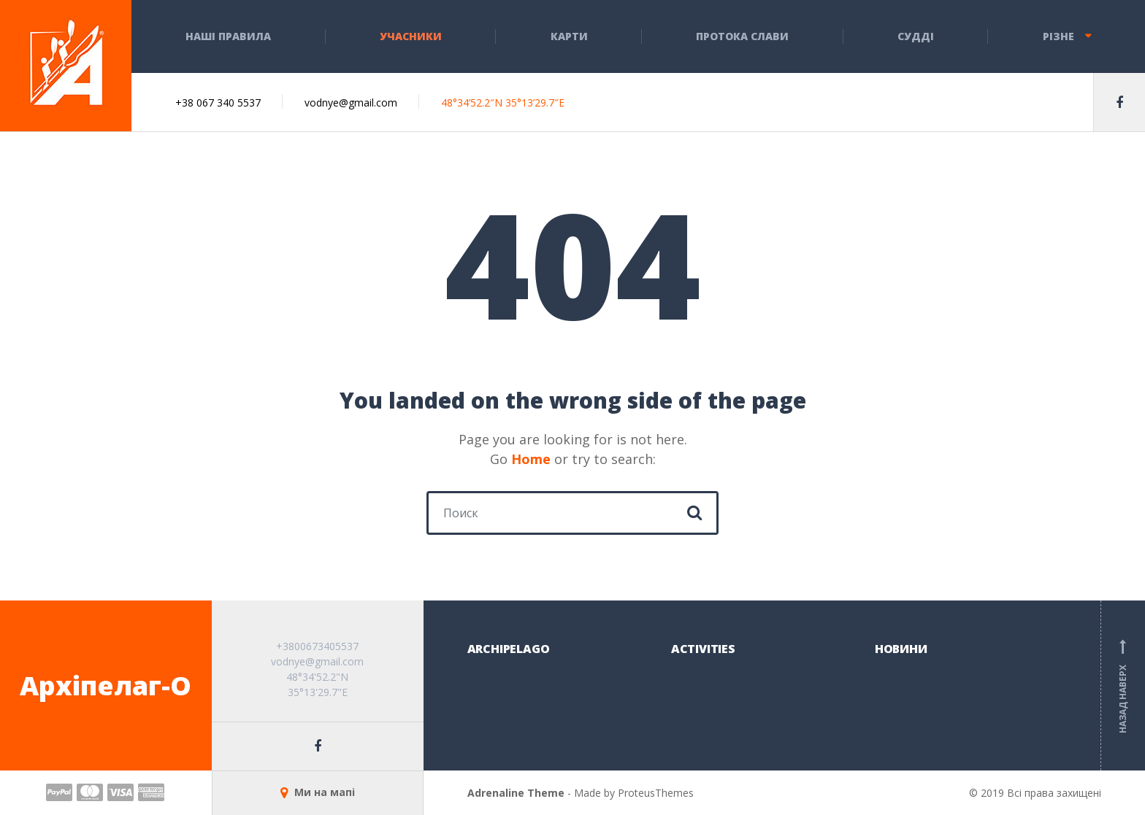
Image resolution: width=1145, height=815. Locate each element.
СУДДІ (915, 36)
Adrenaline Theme (515, 793)
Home (531, 459)
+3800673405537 (317, 646)
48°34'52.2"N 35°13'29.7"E (317, 684)
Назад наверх (1123, 686)
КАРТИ (569, 36)
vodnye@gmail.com (351, 102)
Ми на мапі (317, 792)
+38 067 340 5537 (218, 102)
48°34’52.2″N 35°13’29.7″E (502, 102)
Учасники (411, 36)
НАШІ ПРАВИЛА (228, 36)
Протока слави (742, 36)
